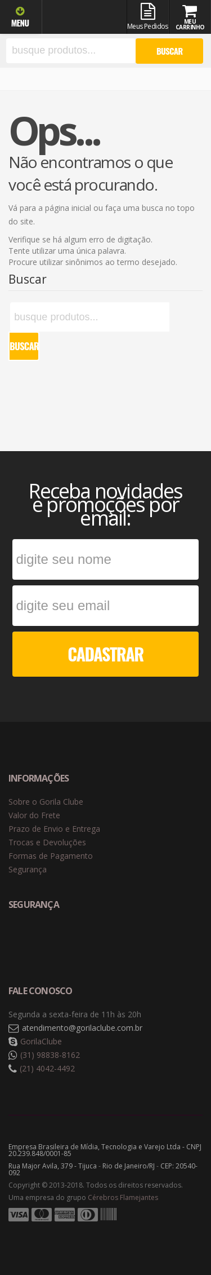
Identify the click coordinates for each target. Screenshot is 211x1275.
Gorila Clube (85, 18)
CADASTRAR (105, 654)
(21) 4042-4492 (47, 1068)
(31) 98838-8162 (50, 1054)
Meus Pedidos (147, 17)
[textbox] (71, 50)
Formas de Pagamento (50, 855)
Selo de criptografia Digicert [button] (97, 942)
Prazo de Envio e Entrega (54, 828)
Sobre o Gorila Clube (45, 801)
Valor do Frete (34, 815)
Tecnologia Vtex (174, 1232)
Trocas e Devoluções (47, 842)
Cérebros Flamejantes (123, 1197)
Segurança (27, 869)
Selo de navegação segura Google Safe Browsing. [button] (36, 942)
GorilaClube (41, 1041)
